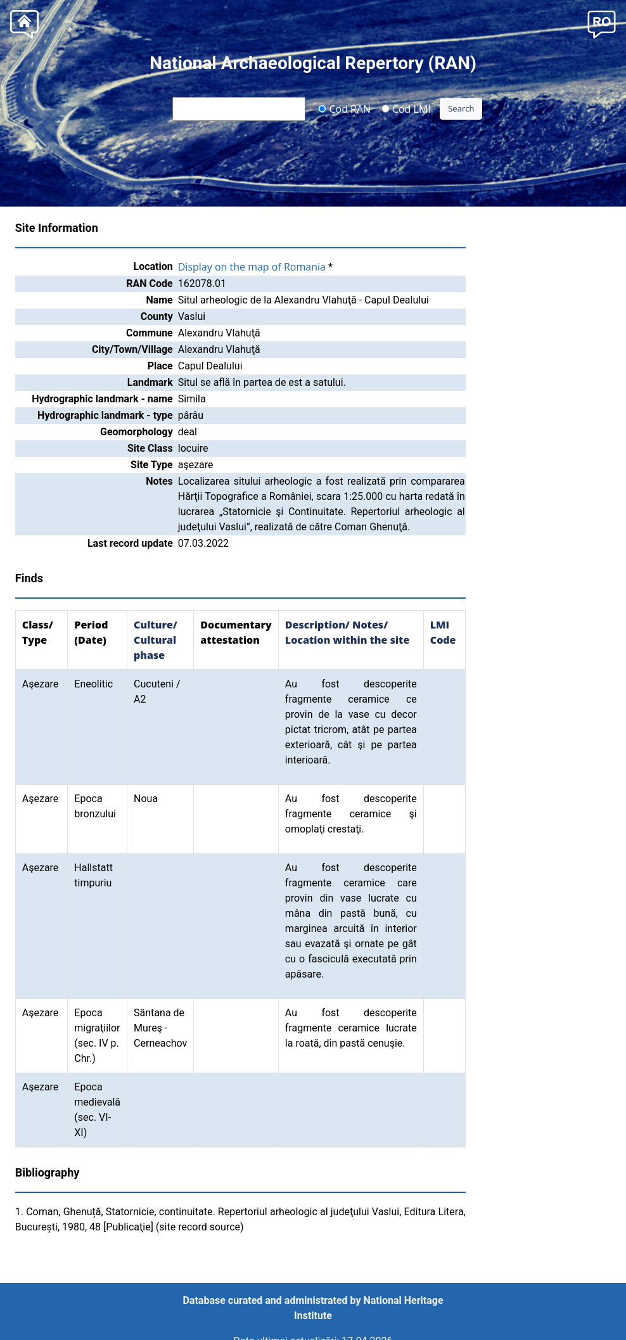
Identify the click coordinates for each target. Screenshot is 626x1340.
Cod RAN (344, 108)
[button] (601, 23)
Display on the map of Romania (252, 267)
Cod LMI (406, 108)
